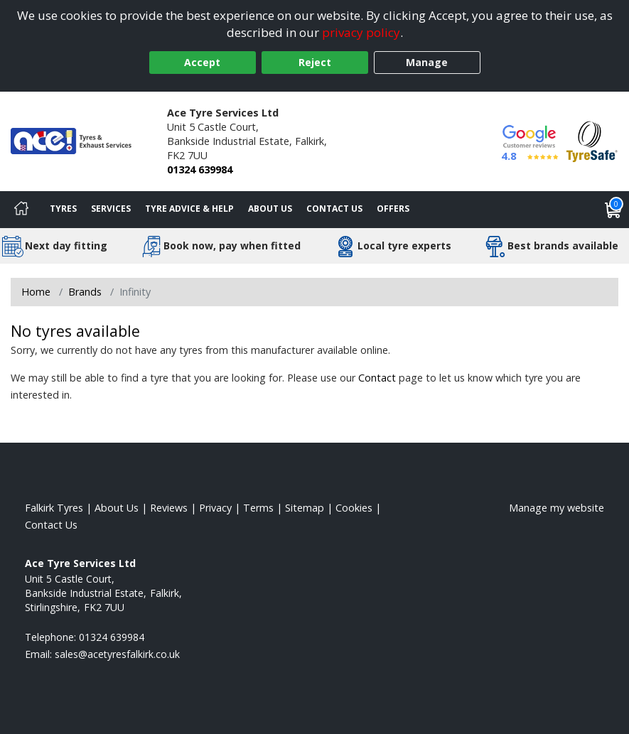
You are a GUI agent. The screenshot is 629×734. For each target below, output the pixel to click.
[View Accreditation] (592, 140)
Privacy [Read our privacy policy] (215, 507)
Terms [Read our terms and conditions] (258, 507)
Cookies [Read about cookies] (353, 507)
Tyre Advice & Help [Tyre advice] (189, 209)
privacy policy (361, 32)
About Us (270, 209)
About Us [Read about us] (117, 507)
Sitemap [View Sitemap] (304, 507)
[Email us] (117, 654)
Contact (377, 377)
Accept (202, 62)
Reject (315, 62)
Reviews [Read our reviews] (169, 507)
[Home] (21, 209)
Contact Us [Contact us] (334, 209)
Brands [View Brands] (85, 291)
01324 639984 (199, 169)
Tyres (63, 209)
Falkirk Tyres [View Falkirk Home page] (54, 507)
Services (111, 209)
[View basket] (613, 209)
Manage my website (556, 507)
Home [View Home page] (35, 291)
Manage (427, 62)
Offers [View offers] (393, 209)
